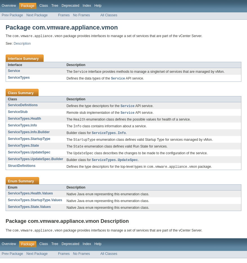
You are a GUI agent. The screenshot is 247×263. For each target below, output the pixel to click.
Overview (9, 6)
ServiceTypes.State (23, 148)
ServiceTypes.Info (22, 127)
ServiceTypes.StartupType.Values (35, 204)
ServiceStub (18, 113)
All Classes (108, 15)
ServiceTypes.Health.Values (30, 197)
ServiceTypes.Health (24, 120)
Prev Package (12, 15)
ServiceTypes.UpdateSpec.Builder (35, 162)
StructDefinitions (21, 169)
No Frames (81, 15)
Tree (54, 6)
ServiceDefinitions (23, 106)
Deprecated (70, 6)
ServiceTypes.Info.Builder (29, 134)
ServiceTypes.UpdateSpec (29, 155)
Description (22, 44)
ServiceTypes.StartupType (29, 141)
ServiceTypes (19, 78)
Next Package (37, 15)
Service (14, 71)
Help (98, 6)
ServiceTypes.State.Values (29, 211)
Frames (63, 15)
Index (87, 6)
